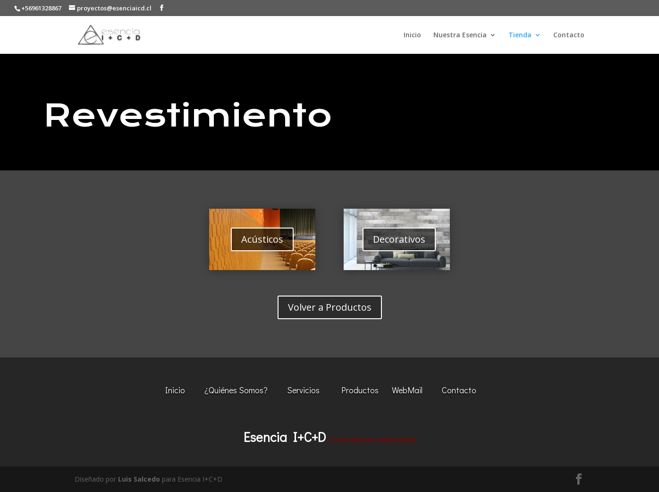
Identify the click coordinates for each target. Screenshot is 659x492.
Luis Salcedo (139, 479)
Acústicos (262, 239)
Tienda (520, 35)
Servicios (303, 390)
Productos (360, 390)
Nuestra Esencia (460, 35)
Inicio (412, 35)
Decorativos (399, 239)
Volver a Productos (330, 307)
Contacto (568, 35)
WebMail (407, 390)
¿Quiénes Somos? (236, 390)
